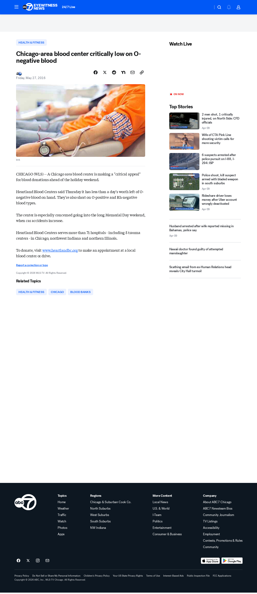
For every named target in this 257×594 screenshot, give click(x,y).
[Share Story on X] (104, 73)
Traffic (62, 516)
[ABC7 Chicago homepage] (40, 7)
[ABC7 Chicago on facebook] (18, 562)
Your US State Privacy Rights (128, 577)
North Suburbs (100, 510)
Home (62, 503)
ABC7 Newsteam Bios (217, 510)
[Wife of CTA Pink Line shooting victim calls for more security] (205, 142)
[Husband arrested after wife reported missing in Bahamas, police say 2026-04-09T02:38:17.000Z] (205, 231)
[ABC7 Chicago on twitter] (28, 562)
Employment (211, 535)
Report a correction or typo (32, 266)
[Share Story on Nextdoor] (123, 73)
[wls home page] (25, 504)
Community (211, 548)
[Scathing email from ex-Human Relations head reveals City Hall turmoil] (205, 271)
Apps (61, 535)
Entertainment (162, 529)
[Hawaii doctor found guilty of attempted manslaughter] (205, 253)
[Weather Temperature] (206, 7)
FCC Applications (222, 577)
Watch (62, 522)
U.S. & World (161, 510)
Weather (63, 510)
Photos (62, 529)
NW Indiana (98, 529)
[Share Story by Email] (132, 73)
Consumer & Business (167, 535)
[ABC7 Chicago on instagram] (38, 562)
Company (209, 497)
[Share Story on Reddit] (114, 73)
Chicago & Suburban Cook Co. (110, 503)
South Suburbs (100, 522)
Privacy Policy (21, 577)
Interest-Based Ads (173, 577)
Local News (160, 503)
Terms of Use (153, 577)
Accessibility (211, 529)
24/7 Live (68, 7)
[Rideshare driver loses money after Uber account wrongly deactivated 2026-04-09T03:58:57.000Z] (205, 203)
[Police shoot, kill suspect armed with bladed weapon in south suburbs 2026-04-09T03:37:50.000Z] (205, 182)
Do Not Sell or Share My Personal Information (56, 577)
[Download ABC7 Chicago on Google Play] (232, 562)
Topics (62, 497)
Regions (95, 497)
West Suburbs (99, 516)
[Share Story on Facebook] (95, 73)
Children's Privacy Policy (97, 577)
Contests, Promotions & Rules (223, 542)
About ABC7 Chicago (217, 503)
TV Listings (210, 522)
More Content (162, 497)
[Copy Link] (141, 73)
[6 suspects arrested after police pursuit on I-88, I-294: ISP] (205, 162)
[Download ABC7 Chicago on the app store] (210, 562)
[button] (16, 7)
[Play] (205, 71)
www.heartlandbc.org (60, 251)
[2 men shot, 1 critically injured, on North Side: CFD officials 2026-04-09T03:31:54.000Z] (205, 122)
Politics (157, 522)
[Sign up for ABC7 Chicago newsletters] (47, 562)
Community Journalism (218, 516)
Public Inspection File (198, 577)
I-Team (157, 516)
